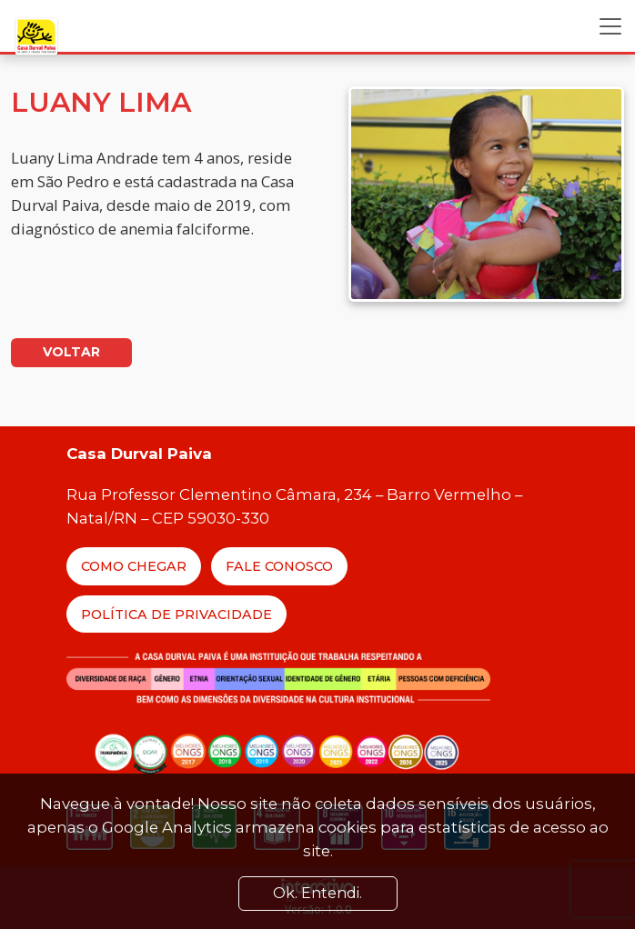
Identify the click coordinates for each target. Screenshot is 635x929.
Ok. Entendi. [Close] (317, 893)
